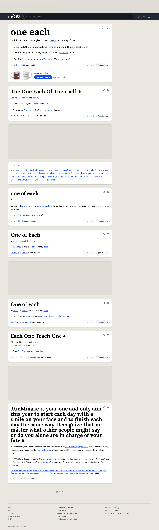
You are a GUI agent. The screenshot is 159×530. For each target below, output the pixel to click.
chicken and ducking (48, 316)
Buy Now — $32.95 (43, 77)
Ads (9, 508)
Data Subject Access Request (67, 519)
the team (48, 59)
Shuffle (60, 492)
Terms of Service (14, 516)
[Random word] (132, 16)
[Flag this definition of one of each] (108, 192)
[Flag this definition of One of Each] (108, 234)
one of (84, 47)
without (52, 47)
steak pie (40, 206)
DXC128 (22, 65)
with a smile (71, 446)
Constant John (27, 322)
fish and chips (31, 241)
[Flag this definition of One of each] (108, 303)
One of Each (15, 253)
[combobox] (79, 16)
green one (63, 52)
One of (16, 246)
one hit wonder (24, 179)
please (36, 215)
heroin (25, 310)
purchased (49, 206)
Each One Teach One (71, 170)
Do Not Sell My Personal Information (117, 513)
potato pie (25, 206)
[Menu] (149, 17)
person (53, 40)
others (34, 345)
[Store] (139, 17)
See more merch (59, 77)
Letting (14, 97)
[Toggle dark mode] (144, 17)
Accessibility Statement (65, 508)
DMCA (10, 519)
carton (32, 246)
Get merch (103, 65)
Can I (15, 215)
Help (9, 510)
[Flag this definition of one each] (107, 28)
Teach (24, 351)
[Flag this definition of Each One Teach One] (108, 335)
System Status (62, 516)
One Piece (39, 179)
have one (22, 215)
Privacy (10, 513)
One (12, 179)
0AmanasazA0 (81, 473)
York (15, 241)
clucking (61, 316)
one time (51, 179)
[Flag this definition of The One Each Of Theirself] (108, 90)
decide (25, 97)
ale (23, 221)
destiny (36, 97)
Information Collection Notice (67, 513)
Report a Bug (61, 510)
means (22, 241)
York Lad (25, 253)
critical (29, 59)
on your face (83, 446)
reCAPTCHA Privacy (112, 508)
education (38, 351)
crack (46, 310)
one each (14, 65)
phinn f (34, 116)
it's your (34, 342)
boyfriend (37, 103)
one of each (54, 170)
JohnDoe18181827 (34, 357)
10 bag (16, 310)
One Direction (98, 176)
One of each (15, 322)
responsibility (16, 345)
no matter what (45, 450)
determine (30, 110)
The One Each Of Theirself (20, 116)
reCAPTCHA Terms (111, 510)
